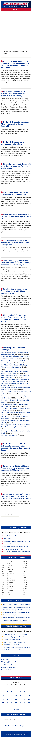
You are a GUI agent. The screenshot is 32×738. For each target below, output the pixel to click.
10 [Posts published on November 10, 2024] (3, 695)
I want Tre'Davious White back (12, 536)
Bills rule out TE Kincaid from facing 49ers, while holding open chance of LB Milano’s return (15, 468)
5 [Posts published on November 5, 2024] (11, 692)
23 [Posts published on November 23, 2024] (29, 699)
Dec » (18, 709)
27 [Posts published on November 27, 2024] (16, 703)
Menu (17, 10)
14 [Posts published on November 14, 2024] (20, 695)
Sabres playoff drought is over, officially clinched (17, 647)
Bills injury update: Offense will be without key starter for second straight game (16, 166)
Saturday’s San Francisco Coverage (13, 348)
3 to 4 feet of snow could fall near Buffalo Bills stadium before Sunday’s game (15, 242)
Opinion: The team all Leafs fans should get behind (17, 617)
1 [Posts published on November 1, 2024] (24, 688)
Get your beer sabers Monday (12, 639)
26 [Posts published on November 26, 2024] (11, 703)
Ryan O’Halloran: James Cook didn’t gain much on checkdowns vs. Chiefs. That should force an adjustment (15, 64)
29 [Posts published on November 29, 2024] (24, 703)
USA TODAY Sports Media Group (19, 734)
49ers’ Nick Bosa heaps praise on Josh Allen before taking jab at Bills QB (16, 216)
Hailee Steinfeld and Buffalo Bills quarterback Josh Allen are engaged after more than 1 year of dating (15, 447)
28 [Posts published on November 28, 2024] (20, 703)
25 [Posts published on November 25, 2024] (7, 703)
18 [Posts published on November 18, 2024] (7, 699)
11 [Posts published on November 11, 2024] (7, 695)
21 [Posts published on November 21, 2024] (20, 699)
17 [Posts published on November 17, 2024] (3, 699)
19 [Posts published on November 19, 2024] (11, 699)
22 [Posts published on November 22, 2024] (24, 699)
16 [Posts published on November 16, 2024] (29, 695)
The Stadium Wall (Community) (16, 528)
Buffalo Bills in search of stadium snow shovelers (12, 143)
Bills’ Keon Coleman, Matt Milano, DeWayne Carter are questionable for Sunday (13, 93)
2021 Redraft (7, 538)
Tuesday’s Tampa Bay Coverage (12, 615)
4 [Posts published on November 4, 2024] (7, 692)
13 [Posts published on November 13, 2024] (16, 695)
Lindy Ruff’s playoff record (11, 645)
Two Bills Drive (16, 4)
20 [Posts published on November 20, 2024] (16, 699)
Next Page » (14, 515)
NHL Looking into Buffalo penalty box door (16, 634)
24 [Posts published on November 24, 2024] (3, 703)
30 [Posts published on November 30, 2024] (29, 703)
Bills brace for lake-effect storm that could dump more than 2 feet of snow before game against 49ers (16, 496)
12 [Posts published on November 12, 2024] (11, 695)
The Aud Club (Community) (16, 626)
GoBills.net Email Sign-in (16, 726)
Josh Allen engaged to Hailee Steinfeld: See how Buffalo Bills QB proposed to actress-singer (16, 263)
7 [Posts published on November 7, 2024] (20, 692)
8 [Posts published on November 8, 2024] (24, 692)
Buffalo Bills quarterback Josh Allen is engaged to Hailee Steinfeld (15, 124)
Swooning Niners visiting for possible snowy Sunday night (14, 193)
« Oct (14, 709)
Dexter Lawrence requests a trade (13, 549)
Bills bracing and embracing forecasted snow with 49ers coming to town (14, 291)
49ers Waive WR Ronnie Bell (9, 435)
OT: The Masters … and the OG (12, 650)
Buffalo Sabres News (16, 600)
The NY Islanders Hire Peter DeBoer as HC (15, 642)
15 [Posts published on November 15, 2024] (24, 695)
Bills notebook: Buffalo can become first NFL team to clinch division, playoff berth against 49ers (14, 318)
